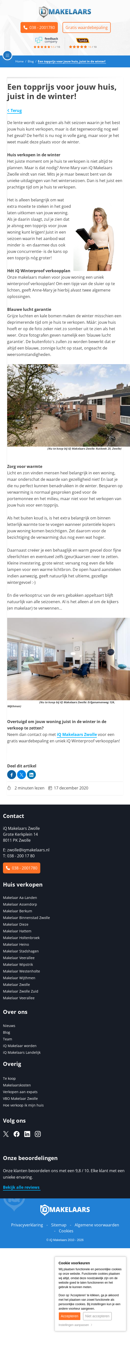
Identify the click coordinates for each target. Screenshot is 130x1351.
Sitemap (58, 1225)
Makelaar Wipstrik (18, 964)
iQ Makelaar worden (20, 1045)
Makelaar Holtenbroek (21, 937)
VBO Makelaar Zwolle (20, 1098)
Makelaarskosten (17, 1085)
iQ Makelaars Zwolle (77, 734)
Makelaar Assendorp (20, 904)
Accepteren (69, 1316)
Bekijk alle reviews (22, 1187)
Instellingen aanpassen (75, 1325)
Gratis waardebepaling (86, 27)
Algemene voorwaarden (97, 1225)
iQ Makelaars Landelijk (22, 1052)
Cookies (66, 1231)
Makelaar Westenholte (21, 971)
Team (7, 1039)
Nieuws (9, 1025)
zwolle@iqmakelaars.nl (28, 850)
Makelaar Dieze (15, 924)
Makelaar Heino (16, 944)
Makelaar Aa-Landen (20, 897)
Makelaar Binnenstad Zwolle (26, 917)
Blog (6, 1032)
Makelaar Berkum (18, 911)
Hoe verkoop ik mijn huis (23, 1105)
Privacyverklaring (27, 1225)
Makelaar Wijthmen (19, 977)
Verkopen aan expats (20, 1091)
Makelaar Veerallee (19, 957)
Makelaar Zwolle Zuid (20, 991)
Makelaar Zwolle (16, 984)
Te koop (9, 1078)
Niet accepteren (97, 1316)
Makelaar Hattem (17, 931)
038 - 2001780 (39, 27)
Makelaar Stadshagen (21, 951)
